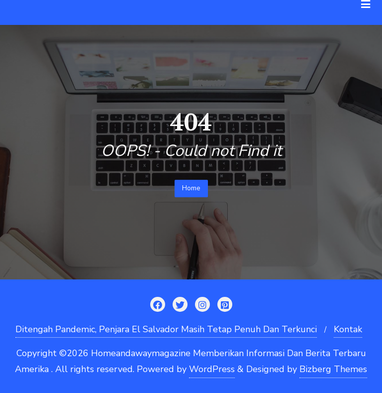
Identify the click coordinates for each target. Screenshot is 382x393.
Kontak (348, 329)
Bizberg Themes (333, 369)
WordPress (212, 369)
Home (191, 188)
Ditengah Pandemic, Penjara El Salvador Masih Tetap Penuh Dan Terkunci (166, 329)
